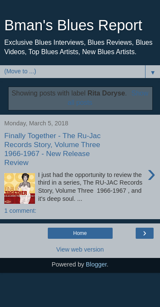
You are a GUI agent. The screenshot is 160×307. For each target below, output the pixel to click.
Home (80, 233)
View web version (80, 249)
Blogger (96, 264)
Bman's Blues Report (73, 25)
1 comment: (20, 210)
